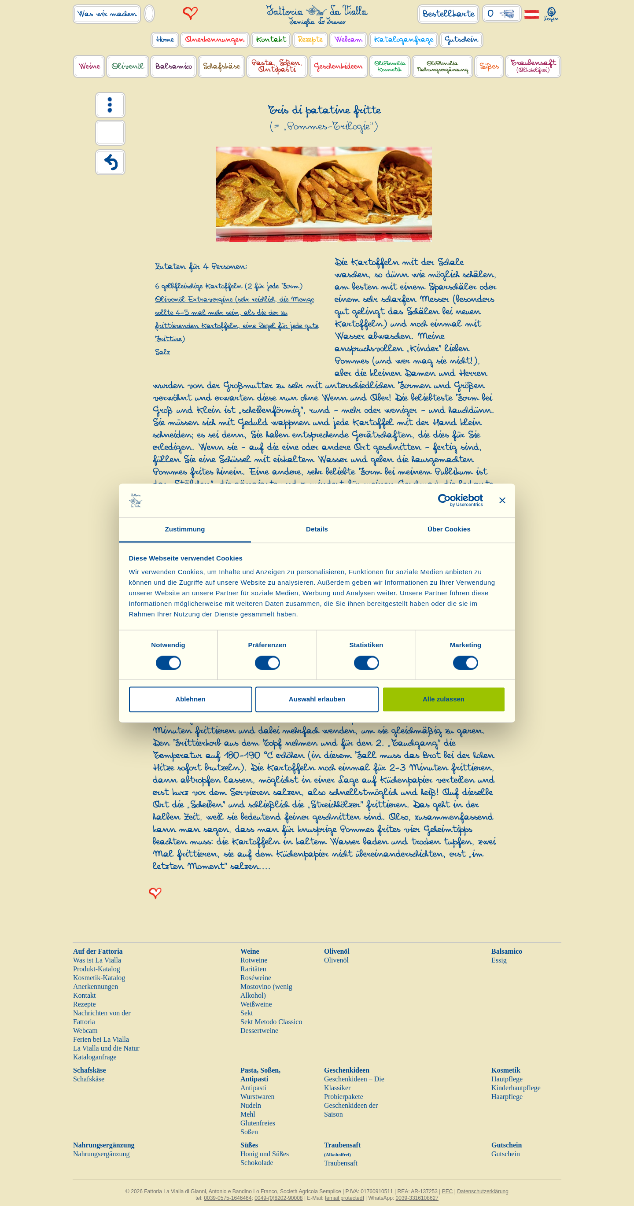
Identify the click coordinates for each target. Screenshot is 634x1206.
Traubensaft (341, 1163)
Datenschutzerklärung (483, 1191)
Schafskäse (89, 1070)
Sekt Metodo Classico (271, 1021)
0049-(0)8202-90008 (278, 1198)
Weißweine (256, 1004)
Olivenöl (337, 951)
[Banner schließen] (502, 500)
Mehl (247, 1114)
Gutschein (506, 1145)
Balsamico (506, 951)
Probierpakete (343, 1096)
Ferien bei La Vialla (101, 1039)
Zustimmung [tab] (185, 529)
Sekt (246, 1013)
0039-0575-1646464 (227, 1198)
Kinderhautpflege (516, 1088)
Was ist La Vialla (97, 960)
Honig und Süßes (264, 1154)
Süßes (249, 1145)
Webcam (85, 1030)
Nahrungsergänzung (104, 1145)
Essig (499, 960)
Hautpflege (507, 1079)
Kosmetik (505, 1070)
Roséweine (255, 977)
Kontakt (84, 995)
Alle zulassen (443, 699)
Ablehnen (190, 699)
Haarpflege (507, 1096)
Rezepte (84, 1004)
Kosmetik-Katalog (99, 977)
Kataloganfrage (95, 1057)
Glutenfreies (257, 1123)
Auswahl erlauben (317, 699)
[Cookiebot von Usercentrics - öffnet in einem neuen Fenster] (444, 500)
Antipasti (253, 1088)
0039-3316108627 (417, 1198)
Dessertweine (259, 1030)
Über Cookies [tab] (449, 529)
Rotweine (253, 960)
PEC (447, 1191)
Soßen (249, 1132)
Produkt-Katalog (96, 969)
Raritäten (253, 969)
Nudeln (250, 1105)
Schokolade (256, 1162)
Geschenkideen (346, 1070)
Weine (249, 951)
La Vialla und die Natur (106, 1048)
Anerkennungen (95, 986)
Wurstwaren (257, 1096)
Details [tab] (317, 529)
